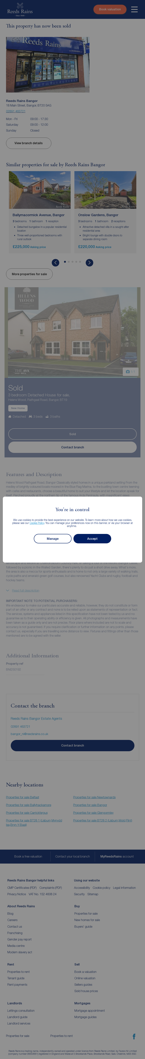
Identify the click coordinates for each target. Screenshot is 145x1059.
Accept (92, 538)
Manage (53, 538)
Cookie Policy (37, 523)
